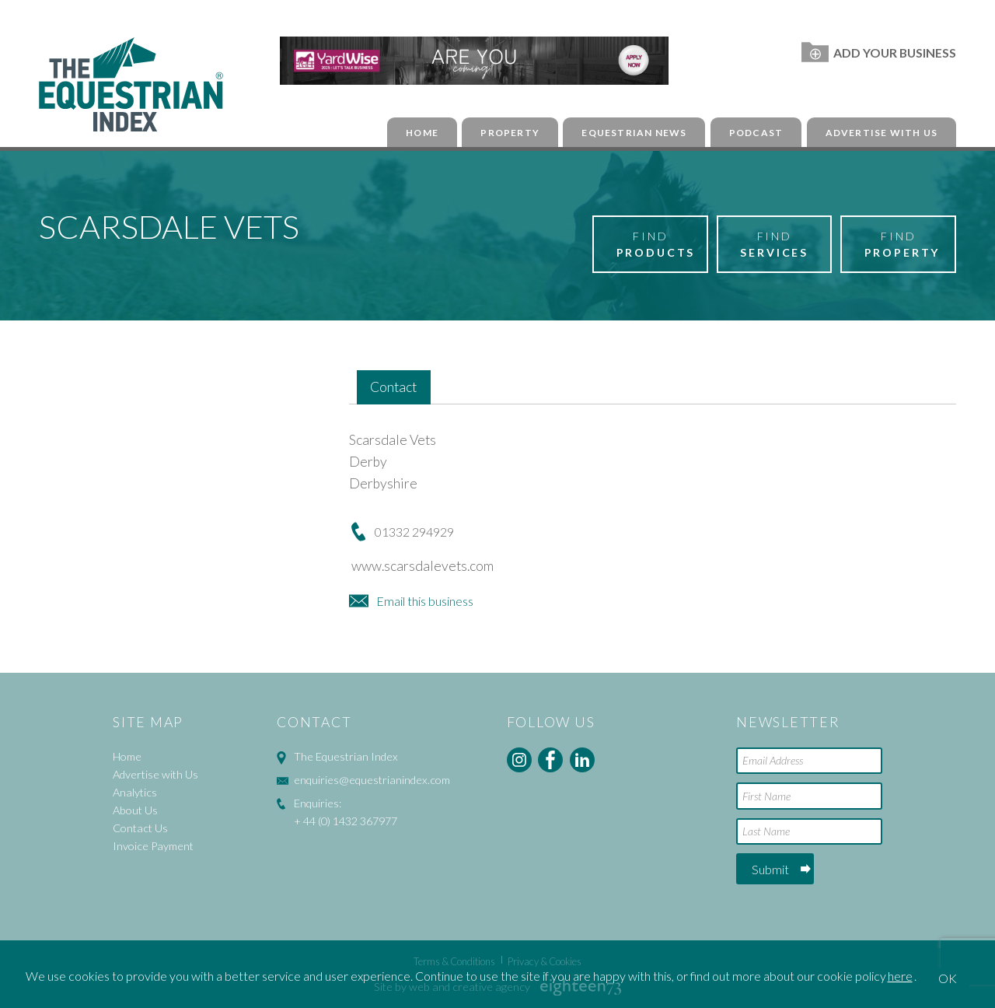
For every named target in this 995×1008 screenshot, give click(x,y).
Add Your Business (878, 52)
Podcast (756, 132)
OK (947, 978)
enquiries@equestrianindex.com (372, 779)
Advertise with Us (881, 132)
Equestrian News (633, 132)
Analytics (135, 792)
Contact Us (140, 828)
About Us (135, 810)
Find (656, 245)
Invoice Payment (153, 845)
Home (422, 132)
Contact (393, 387)
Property (509, 132)
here (900, 975)
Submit (770, 869)
